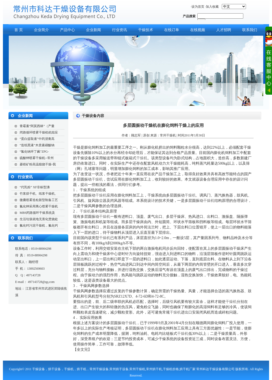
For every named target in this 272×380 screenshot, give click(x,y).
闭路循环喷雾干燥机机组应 (39, 132)
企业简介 (41, 30)
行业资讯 (119, 30)
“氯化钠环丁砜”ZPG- (34, 151)
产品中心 (67, 30)
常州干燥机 (168, 135)
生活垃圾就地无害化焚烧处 (39, 219)
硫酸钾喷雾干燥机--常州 (37, 158)
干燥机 (141, 158)
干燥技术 (145, 30)
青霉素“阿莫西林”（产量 (37, 126)
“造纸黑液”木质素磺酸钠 (37, 145)
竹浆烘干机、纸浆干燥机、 (39, 193)
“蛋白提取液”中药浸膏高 (37, 139)
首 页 (18, 30)
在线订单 (171, 30)
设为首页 (198, 7)
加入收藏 (212, 7)
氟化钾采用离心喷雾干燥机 (39, 206)
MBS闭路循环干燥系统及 (37, 213)
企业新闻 (93, 30)
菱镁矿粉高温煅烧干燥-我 (38, 164)
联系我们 (25, 238)
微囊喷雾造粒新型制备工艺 (39, 200)
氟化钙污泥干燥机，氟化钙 (39, 225)
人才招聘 (223, 30)
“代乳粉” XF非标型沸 (35, 187)
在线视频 (197, 30)
